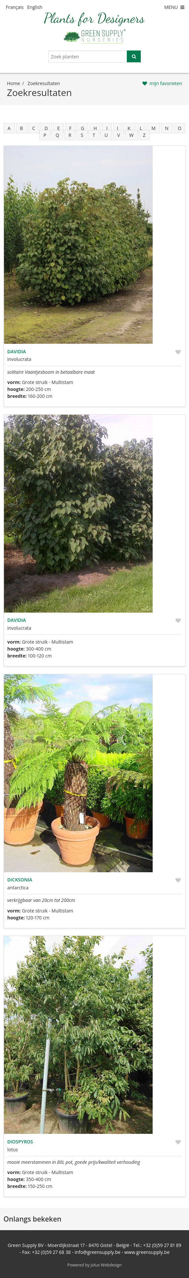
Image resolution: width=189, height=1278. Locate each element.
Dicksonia (19, 880)
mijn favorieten (165, 83)
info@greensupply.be (97, 1252)
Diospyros (20, 1141)
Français (15, 7)
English (34, 7)
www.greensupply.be (147, 1252)
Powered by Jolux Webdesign (94, 1265)
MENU (174, 7)
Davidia (16, 351)
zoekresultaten (43, 83)
